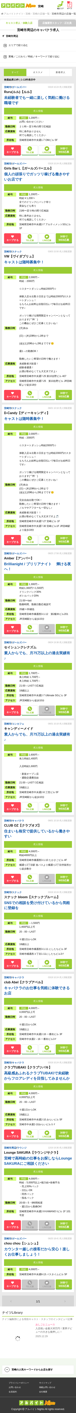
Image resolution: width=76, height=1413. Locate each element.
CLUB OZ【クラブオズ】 (23, 825)
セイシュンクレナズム (20, 647)
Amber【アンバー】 (19, 558)
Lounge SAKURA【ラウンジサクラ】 (32, 1152)
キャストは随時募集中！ (24, 262)
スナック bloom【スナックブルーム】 (32, 897)
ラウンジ (22, 1147)
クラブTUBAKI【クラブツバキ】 (28, 1067)
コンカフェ (18, 723)
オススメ (38, 72)
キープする (12, 152)
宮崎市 (7, 87)
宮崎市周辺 (10, 1147)
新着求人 (60, 72)
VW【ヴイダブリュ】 (20, 256)
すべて (15, 72)
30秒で (64, 150)
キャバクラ (18, 820)
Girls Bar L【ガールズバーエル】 (29, 168)
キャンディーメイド (19, 728)
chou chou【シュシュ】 (22, 1243)
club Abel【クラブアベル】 (24, 982)
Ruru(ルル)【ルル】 (19, 92)
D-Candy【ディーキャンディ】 (27, 413)
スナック (17, 251)
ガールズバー (19, 87)
